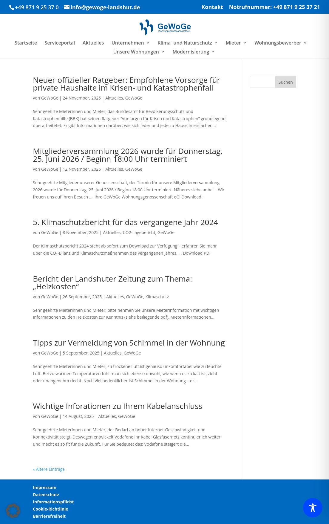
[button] (13, 511)
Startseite (26, 43)
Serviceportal (60, 43)
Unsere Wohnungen (136, 52)
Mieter (233, 43)
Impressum (44, 487)
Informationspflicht (53, 502)
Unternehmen (128, 43)
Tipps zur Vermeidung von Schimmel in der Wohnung (129, 342)
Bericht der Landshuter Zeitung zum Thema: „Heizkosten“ (112, 282)
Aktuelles (93, 43)
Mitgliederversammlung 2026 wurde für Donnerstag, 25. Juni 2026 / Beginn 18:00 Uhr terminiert (128, 155)
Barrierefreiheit (49, 516)
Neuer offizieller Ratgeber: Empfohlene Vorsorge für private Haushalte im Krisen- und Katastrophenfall (126, 83)
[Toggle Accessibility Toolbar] (312, 507)
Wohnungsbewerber (277, 43)
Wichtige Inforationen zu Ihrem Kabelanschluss (117, 406)
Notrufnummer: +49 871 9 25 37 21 (274, 7)
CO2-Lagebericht (139, 232)
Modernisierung (190, 52)
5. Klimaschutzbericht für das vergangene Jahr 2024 (125, 222)
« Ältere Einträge (49, 469)
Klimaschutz (157, 297)
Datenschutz (46, 494)
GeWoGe (49, 98)
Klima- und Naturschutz (184, 43)
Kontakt (212, 7)
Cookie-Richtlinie (50, 509)
